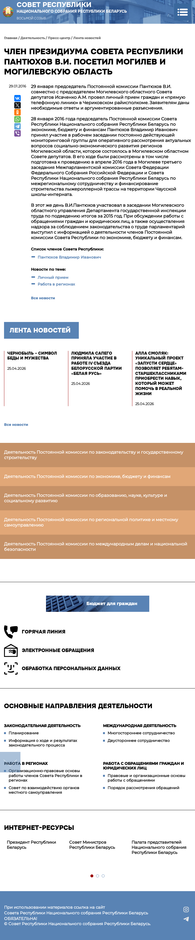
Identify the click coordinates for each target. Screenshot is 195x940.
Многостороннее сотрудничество (141, 733)
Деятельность (32, 38)
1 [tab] (92, 876)
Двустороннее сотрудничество (139, 740)
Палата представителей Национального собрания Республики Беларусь (159, 847)
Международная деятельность (139, 725)
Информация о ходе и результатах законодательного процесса (43, 743)
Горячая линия (34, 632)
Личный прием (53, 277)
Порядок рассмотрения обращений (143, 787)
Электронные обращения (49, 650)
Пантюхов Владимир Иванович (70, 257)
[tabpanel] (35, 845)
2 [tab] (97, 876)
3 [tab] (103, 876)
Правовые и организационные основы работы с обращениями (146, 778)
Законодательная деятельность (42, 725)
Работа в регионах (56, 284)
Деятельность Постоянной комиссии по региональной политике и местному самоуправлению (91, 522)
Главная (10, 38)
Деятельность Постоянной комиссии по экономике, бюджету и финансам (87, 476)
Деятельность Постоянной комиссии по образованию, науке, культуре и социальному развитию (85, 498)
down (10, 762)
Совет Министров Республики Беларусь (92, 845)
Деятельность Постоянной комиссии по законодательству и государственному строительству (93, 455)
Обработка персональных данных (62, 668)
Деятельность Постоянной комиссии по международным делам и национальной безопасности (95, 546)
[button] (182, 12)
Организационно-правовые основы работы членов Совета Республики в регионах (45, 775)
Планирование (24, 733)
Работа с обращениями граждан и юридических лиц (143, 766)
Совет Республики (72, 7)
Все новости (43, 298)
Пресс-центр (59, 38)
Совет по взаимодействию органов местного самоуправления (44, 790)
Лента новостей (87, 38)
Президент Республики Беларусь (31, 845)
